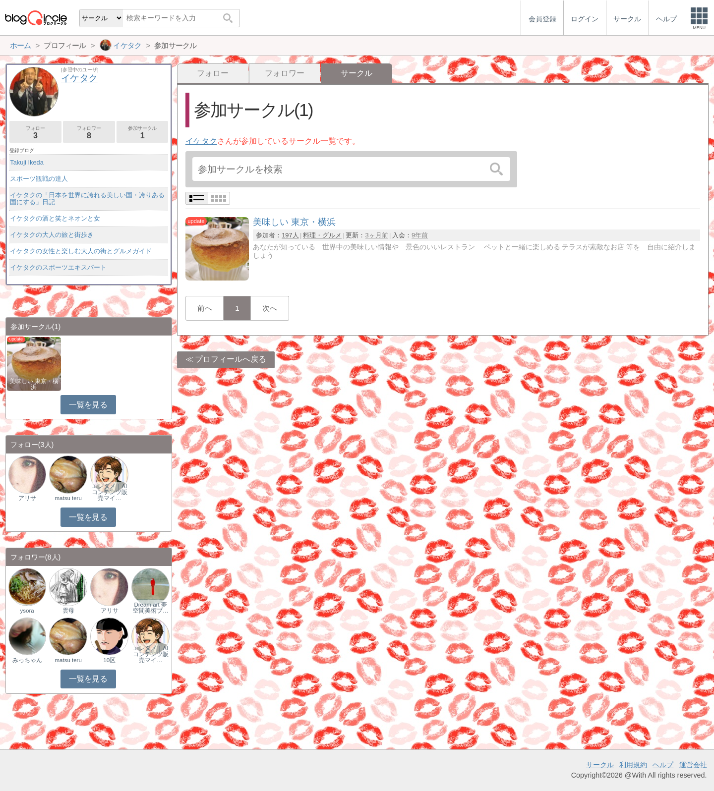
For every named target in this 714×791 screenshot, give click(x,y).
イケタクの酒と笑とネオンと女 (55, 218)
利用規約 (633, 765)
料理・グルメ (322, 235)
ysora (27, 611)
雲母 (68, 611)
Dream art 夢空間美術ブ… (151, 608)
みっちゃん (27, 660)
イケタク (201, 141)
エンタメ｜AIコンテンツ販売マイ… (109, 492)
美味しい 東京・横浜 (34, 384)
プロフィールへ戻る (230, 359)
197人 (290, 235)
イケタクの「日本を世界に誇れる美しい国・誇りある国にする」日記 (87, 198)
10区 (109, 660)
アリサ (27, 498)
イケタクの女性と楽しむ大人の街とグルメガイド (81, 251)
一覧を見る (88, 404)
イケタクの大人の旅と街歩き (52, 234)
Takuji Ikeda (27, 162)
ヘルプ (663, 765)
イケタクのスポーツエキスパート (58, 267)
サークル (600, 765)
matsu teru (68, 498)
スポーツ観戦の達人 (39, 178)
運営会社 (693, 765)
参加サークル (143, 132)
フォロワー (284, 73)
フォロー (213, 73)
